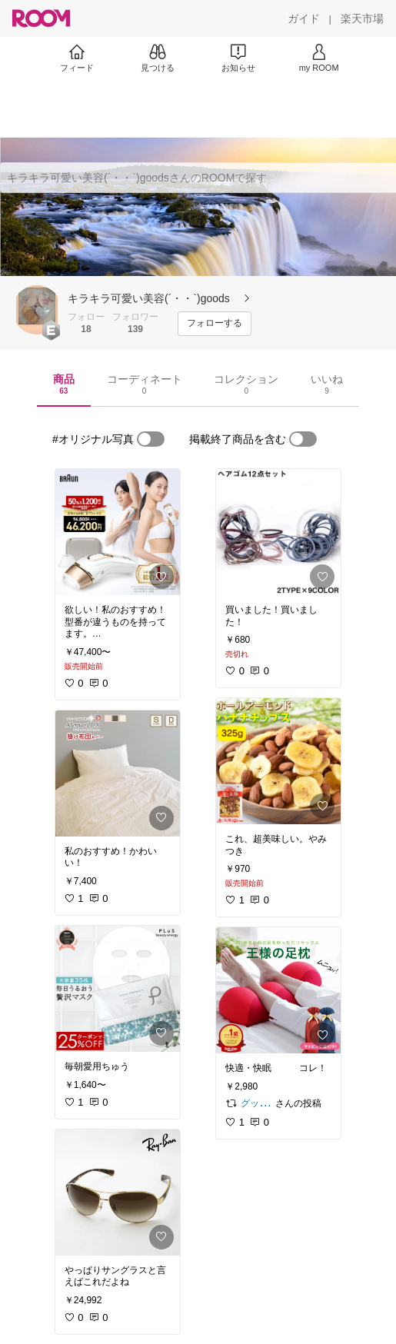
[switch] (151, 439)
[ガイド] (304, 18)
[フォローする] (214, 323)
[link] (117, 532)
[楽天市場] (362, 18)
